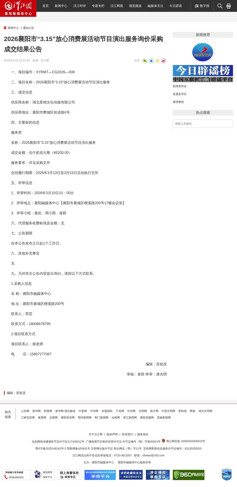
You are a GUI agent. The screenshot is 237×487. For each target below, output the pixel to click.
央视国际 (107, 411)
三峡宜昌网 (28, 417)
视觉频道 (135, 6)
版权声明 (112, 434)
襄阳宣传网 (68, 417)
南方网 (154, 411)
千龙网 (120, 411)
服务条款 (142, 434)
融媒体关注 (155, 6)
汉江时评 (79, 6)
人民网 (25, 411)
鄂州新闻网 (85, 417)
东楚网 (53, 417)
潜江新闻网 (130, 417)
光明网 (143, 411)
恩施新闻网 (164, 417)
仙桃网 (116, 417)
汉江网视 (116, 6)
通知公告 (28, 27)
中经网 (131, 411)
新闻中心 (61, 6)
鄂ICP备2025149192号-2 (51, 448)
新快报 (182, 411)
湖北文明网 (205, 411)
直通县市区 (180, 94)
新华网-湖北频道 (65, 411)
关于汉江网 (96, 434)
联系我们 (127, 434)
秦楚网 (42, 417)
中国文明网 (168, 411)
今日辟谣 (175, 6)
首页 (45, 6)
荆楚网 (48, 411)
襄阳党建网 (147, 417)
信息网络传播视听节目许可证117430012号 (58, 441)
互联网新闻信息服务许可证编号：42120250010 (172, 448)
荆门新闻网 (101, 417)
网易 (192, 411)
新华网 (36, 411)
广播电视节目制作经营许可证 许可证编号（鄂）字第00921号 (123, 441)
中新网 (83, 411)
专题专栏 (98, 6)
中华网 (94, 411)
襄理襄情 (178, 101)
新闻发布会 (180, 86)
